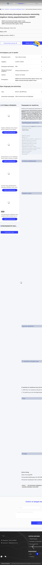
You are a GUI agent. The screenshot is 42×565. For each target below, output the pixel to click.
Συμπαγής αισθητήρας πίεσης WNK (30, 486)
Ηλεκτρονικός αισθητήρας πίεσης (17, 9)
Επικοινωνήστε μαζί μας (10, 43)
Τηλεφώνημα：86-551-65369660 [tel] (8, 540)
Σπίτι (14, 3)
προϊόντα (7, 9)
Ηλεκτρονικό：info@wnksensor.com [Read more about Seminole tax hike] (9, 542)
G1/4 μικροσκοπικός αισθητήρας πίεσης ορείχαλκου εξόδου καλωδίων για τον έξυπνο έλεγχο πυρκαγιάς (9, 216)
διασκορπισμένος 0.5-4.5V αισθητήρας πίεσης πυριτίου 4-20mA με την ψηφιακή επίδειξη (9, 158)
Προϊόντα (20, 3)
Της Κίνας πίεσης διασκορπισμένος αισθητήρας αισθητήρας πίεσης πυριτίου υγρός (9, 187)
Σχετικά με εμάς (30, 3)
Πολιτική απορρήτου (5, 563)
